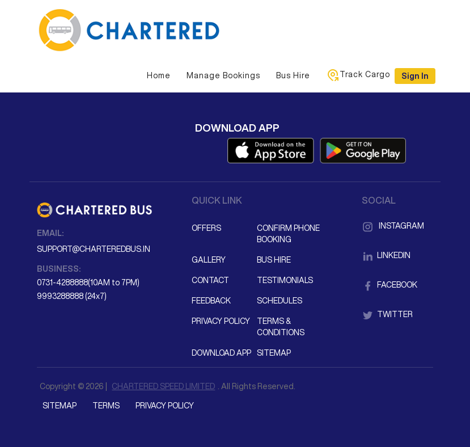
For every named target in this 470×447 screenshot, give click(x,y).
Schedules (279, 301)
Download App (221, 353)
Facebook (389, 285)
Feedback (211, 301)
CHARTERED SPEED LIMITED (163, 386)
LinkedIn (386, 255)
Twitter (387, 314)
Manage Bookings (223, 75)
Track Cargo (358, 75)
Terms (106, 406)
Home (159, 75)
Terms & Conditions (280, 326)
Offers (206, 228)
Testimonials (285, 280)
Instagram (393, 226)
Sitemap (274, 353)
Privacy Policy (221, 321)
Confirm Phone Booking (288, 233)
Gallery (209, 260)
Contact (210, 280)
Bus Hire (293, 75)
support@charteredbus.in (93, 249)
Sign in (415, 76)
